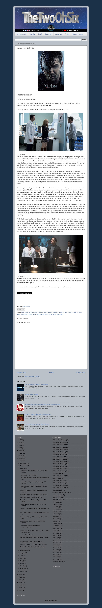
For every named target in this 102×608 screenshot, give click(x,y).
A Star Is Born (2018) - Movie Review (31, 541)
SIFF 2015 (55, 540)
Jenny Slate (38, 312)
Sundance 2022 (57, 562)
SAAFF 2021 (56, 530)
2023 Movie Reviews (58, 483)
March (22, 566)
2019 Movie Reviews (58, 468)
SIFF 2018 (55, 547)
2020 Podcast (56, 473)
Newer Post (21, 372)
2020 (20, 455)
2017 (20, 574)
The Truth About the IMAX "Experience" (36, 384)
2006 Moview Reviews (59, 440)
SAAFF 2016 (56, 523)
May (21, 561)
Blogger (54, 600)
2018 (20, 461)
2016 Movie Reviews (58, 461)
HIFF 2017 (55, 507)
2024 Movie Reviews (58, 485)
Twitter (67, 34)
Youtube (32, 34)
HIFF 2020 (55, 514)
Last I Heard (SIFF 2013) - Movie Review (37, 425)
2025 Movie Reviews (58, 487)
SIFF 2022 (55, 554)
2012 (20, 587)
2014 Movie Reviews (58, 456)
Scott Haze (52, 314)
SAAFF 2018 (56, 526)
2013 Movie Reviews (58, 454)
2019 (20, 458)
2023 (20, 448)
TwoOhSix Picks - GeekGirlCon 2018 (31, 497)
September (23, 550)
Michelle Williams (58, 312)
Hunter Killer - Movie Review (28, 475)
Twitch (40, 34)
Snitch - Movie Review (31, 394)
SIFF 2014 (55, 538)
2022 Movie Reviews (58, 480)
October (23, 468)
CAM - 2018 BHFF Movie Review (30, 525)
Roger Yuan (32, 314)
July (21, 555)
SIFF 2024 (55, 559)
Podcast (55, 521)
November (23, 466)
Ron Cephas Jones (43, 314)
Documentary (56, 495)
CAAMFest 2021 (57, 490)
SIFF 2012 (55, 533)
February (23, 568)
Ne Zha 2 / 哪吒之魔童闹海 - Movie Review (38, 414)
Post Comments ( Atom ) (32, 376)
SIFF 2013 (55, 535)
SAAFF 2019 (56, 528)
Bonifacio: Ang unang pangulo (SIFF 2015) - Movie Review (42, 404)
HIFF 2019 (55, 511)
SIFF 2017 (55, 545)
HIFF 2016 (55, 504)
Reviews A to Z (21, 34)
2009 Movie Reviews (58, 444)
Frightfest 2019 (57, 499)
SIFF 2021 (55, 552)
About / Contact (77, 34)
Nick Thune (68, 312)
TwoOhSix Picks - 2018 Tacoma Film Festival (33, 544)
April (21, 563)
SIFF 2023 (55, 557)
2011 (20, 590)
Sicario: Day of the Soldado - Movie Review (33, 547)
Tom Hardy (60, 314)
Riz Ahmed (24, 314)
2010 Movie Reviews (58, 447)
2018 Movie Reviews (27, 312)
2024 (20, 445)
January (23, 571)
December (23, 463)
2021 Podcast (56, 478)
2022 (20, 450)
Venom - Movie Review (27, 535)
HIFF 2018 (55, 509)
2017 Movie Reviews (58, 464)
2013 (20, 585)
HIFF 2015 (55, 502)
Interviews (55, 516)
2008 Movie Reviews (58, 442)
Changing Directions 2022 (60, 492)
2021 (20, 453)
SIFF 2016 (55, 542)
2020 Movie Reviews (58, 471)
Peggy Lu (76, 312)
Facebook (48, 34)
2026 (20, 440)
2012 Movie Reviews (58, 452)
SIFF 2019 (55, 550)
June (22, 558)
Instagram (58, 34)
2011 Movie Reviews (58, 449)
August (22, 553)
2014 (20, 582)
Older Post (80, 372)
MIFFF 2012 (56, 519)
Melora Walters (47, 312)
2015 (20, 579)
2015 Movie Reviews (58, 459)
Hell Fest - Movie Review (27, 528)
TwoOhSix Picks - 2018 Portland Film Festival (33, 494)
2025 (20, 442)
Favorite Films (56, 497)
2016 (20, 577)
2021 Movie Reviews (58, 476)
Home (51, 372)
